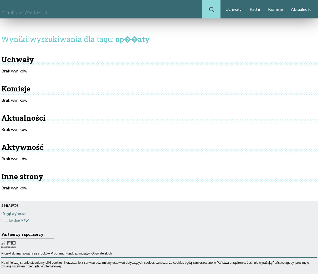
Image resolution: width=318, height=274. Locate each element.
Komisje (275, 9)
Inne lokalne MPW (15, 220)
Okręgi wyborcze (13, 214)
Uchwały (233, 9)
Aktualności (301, 9)
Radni (255, 9)
